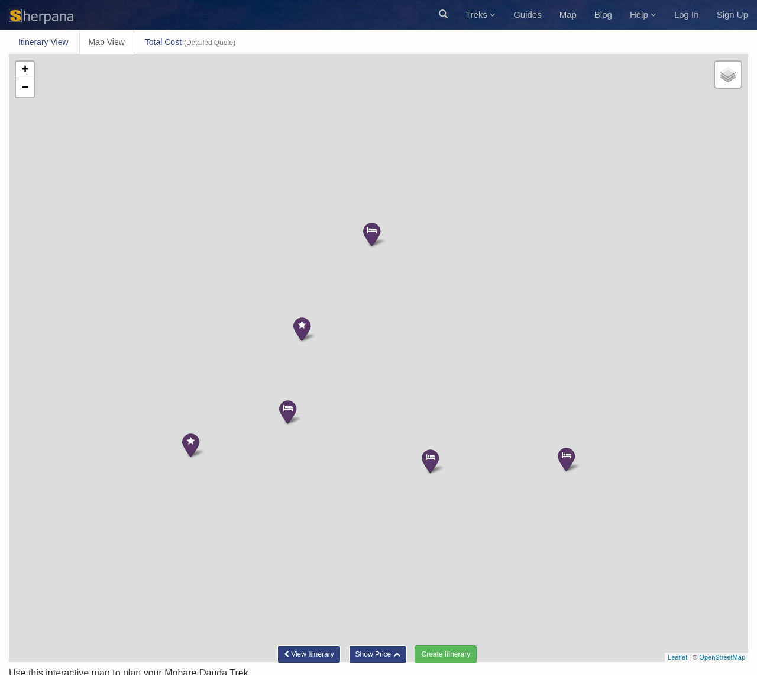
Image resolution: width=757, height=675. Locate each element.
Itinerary (43, 42)
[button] (443, 15)
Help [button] (643, 14)
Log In (686, 14)
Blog (603, 14)
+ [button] (25, 70)
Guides (527, 14)
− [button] (25, 88)
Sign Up (732, 14)
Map (568, 14)
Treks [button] (480, 14)
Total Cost (190, 42)
